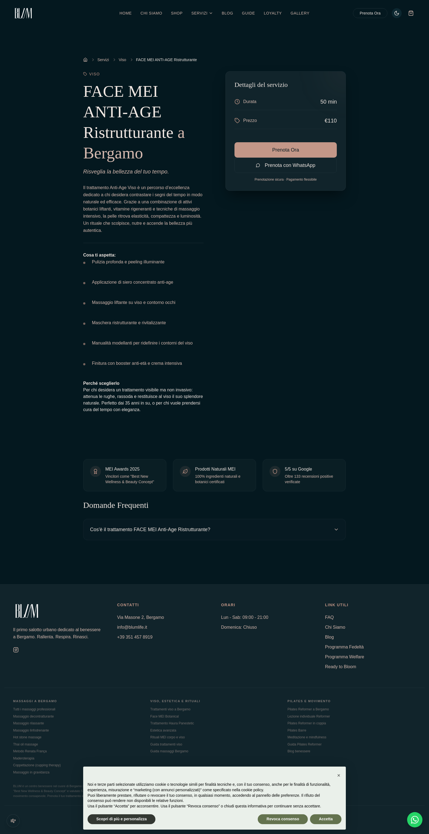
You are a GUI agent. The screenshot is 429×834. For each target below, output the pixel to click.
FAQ (329, 617)
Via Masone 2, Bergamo (140, 617)
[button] (338, 775)
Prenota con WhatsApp (285, 165)
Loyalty (273, 13)
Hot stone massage (27, 737)
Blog (227, 13)
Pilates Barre (297, 730)
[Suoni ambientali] (13, 820)
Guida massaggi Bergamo (169, 751)
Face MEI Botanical (164, 716)
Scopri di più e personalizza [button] (121, 819)
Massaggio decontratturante (33, 716)
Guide (248, 13)
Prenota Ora (370, 13)
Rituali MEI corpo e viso (167, 737)
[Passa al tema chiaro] (397, 13)
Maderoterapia (23, 758)
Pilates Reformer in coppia (307, 723)
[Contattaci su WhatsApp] (414, 819)
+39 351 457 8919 (134, 637)
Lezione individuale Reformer (309, 716)
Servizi (103, 60)
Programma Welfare (344, 656)
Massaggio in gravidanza (31, 772)
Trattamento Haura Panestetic (172, 723)
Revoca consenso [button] (282, 819)
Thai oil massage (25, 744)
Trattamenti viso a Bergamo (170, 709)
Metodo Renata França (30, 751)
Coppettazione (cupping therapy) (37, 765)
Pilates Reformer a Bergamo (308, 709)
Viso (122, 60)
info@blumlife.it (132, 627)
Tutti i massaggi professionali (34, 709)
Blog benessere (299, 751)
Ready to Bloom (340, 666)
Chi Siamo (151, 13)
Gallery (300, 13)
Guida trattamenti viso (166, 744)
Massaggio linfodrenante (31, 730)
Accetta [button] (326, 819)
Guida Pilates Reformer (305, 744)
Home (126, 13)
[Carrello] (411, 13)
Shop (176, 13)
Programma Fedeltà (344, 647)
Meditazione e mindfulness (307, 737)
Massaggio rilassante (28, 723)
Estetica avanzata (163, 730)
